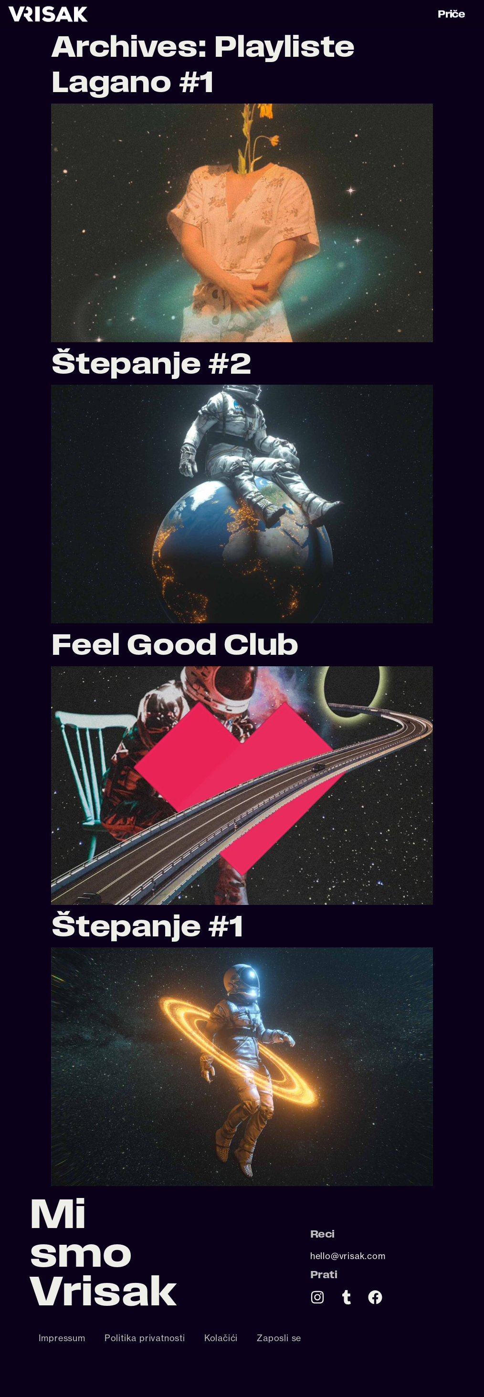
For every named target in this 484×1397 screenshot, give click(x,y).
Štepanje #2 (151, 363)
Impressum (62, 1338)
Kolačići (221, 1338)
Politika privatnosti (145, 1338)
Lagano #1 (132, 81)
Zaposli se (279, 1338)
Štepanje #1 (147, 925)
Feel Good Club (174, 644)
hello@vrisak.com (348, 1255)
